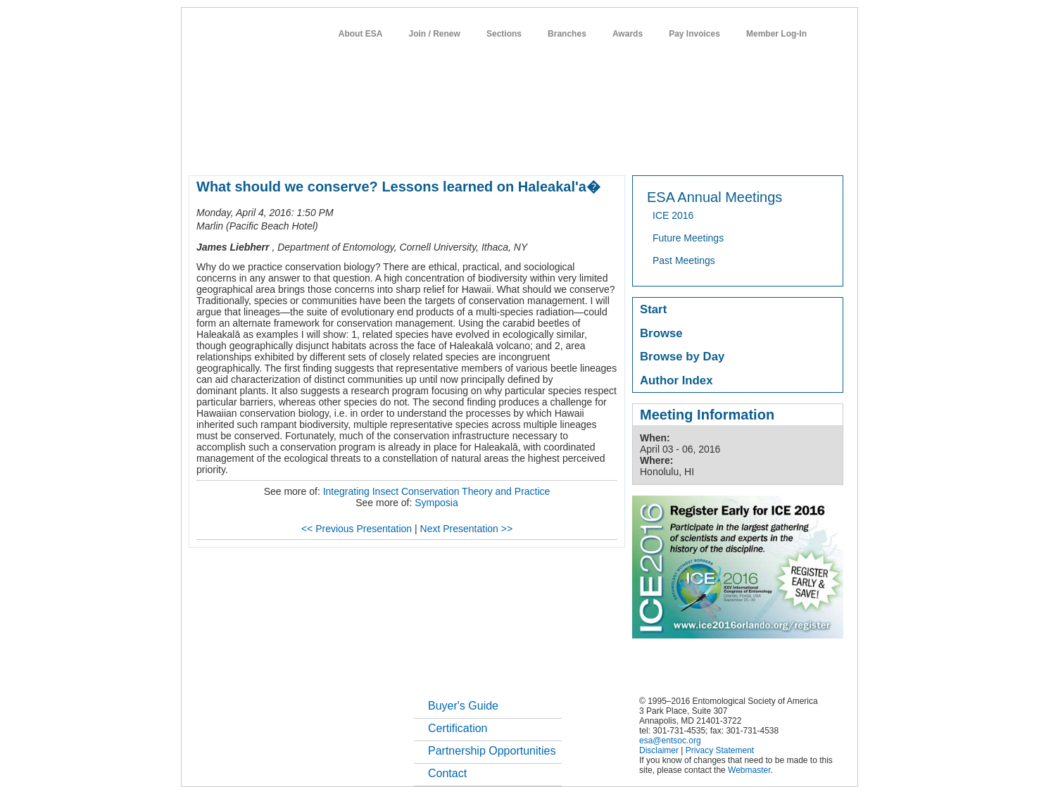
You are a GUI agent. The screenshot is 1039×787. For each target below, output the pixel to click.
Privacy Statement (720, 750)
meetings (425, 151)
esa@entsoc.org (670, 740)
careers (658, 151)
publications (485, 151)
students (610, 151)
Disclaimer (659, 750)
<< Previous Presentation (356, 528)
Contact (447, 773)
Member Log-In (776, 34)
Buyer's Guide (463, 706)
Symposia (436, 502)
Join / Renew (434, 34)
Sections (504, 34)
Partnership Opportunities (491, 751)
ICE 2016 (673, 215)
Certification (457, 728)
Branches (567, 34)
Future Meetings (688, 238)
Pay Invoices (694, 34)
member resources (353, 151)
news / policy (551, 151)
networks (707, 151)
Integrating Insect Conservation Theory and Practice (436, 491)
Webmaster (749, 770)
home (200, 151)
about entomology (264, 151)
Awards (627, 34)
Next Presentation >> (466, 528)
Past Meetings (684, 260)
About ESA (361, 34)
